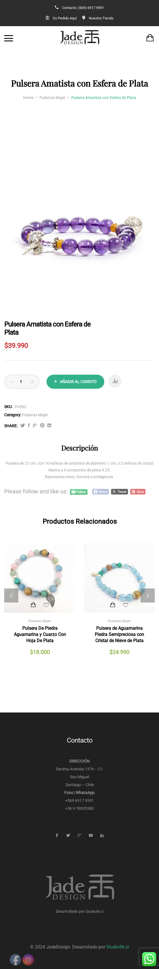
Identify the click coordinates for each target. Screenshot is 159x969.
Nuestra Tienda (101, 18)
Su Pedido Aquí (65, 18)
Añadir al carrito (78, 381)
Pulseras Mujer (35, 415)
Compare (115, 383)
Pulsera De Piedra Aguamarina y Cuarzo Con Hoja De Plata (40, 634)
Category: (12, 415)
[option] (79, 228)
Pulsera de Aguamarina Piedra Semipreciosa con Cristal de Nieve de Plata (119, 634)
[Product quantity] (21, 382)
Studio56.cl (94, 911)
